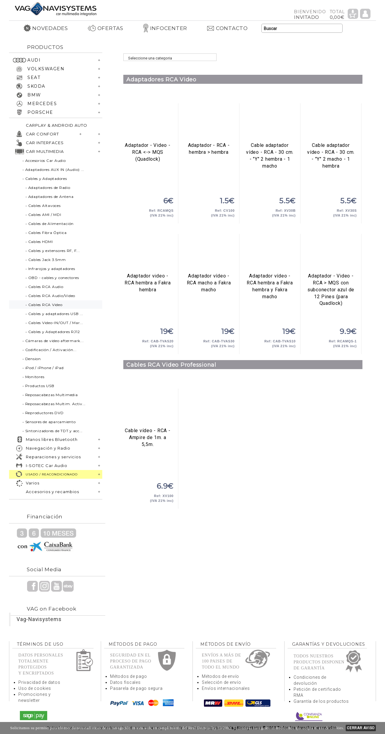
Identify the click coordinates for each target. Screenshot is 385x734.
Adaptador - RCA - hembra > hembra (208, 122)
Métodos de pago (128, 676)
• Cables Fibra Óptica (46, 232)
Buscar (337, 28)
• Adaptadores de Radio (48, 187)
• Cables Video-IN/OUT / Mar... (54, 322)
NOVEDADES (45, 28)
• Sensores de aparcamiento (49, 422)
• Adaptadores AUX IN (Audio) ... (53, 169)
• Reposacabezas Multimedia (50, 395)
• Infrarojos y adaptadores (50, 268)
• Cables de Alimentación (50, 223)
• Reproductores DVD (43, 413)
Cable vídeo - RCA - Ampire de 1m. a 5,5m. (147, 408)
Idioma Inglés (353, 28)
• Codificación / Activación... (50, 349)
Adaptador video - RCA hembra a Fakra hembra (147, 253)
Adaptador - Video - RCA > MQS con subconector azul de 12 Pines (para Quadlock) (330, 253)
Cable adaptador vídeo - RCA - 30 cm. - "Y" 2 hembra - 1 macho (269, 122)
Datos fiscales (125, 682)
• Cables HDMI (39, 241)
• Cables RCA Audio (44, 286)
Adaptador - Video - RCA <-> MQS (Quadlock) (147, 122)
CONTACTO (227, 28)
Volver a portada (56, 8)
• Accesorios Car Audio (44, 160)
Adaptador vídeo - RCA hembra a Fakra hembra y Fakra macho (269, 253)
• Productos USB (38, 386)
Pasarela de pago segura (136, 688)
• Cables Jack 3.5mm (46, 259)
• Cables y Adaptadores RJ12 (53, 331)
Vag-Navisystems (39, 619)
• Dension (32, 358)
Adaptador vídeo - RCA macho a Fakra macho (208, 253)
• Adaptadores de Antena (49, 196)
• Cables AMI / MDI (43, 214)
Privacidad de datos (39, 682)
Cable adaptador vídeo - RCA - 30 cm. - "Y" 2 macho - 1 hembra (330, 122)
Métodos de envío (220, 676)
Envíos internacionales (226, 688)
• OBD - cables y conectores (52, 277)
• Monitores (33, 377)
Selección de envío (221, 682)
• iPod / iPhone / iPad (43, 367)
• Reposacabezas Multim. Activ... (54, 404)
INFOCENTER (165, 28)
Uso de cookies (34, 688)
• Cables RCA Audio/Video (50, 295)
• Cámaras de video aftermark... (53, 340)
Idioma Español (365, 28)
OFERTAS (105, 28)
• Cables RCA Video (44, 304)
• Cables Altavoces (43, 205)
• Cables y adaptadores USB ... (54, 313)
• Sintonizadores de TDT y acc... (53, 431)
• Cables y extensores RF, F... (53, 250)
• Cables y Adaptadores (45, 178)
